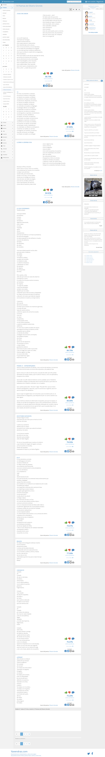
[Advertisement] (29, 25)
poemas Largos (6, 37)
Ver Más (5, 106)
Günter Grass (6, 101)
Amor (4, 15)
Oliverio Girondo (7, 89)
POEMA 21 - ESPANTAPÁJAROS (26, 366)
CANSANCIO (20, 570)
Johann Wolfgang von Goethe (8, 93)
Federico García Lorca (8, 79)
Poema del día (93, 230)
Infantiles (5, 34)
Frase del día (93, 218)
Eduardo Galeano (7, 74)
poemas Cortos (6, 23)
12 (17, 92)
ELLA (18, 457)
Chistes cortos (89, 255)
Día (88, 8)
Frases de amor (89, 261)
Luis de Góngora (7, 96)
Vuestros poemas (6, 10)
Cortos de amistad (7, 26)
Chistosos (5, 21)
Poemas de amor (89, 258)
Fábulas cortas (89, 262)
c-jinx (101, 170)
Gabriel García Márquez (8, 82)
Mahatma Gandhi (7, 77)
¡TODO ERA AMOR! (22, 13)
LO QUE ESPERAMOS (23, 208)
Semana (93, 8)
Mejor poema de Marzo (92, 80)
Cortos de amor (6, 29)
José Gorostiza (6, 98)
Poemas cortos (89, 256)
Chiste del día (93, 200)
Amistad (4, 13)
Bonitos (4, 18)
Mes (97, 8)
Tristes (4, 42)
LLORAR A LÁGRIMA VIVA (24, 142)
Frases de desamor (90, 259)
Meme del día (93, 175)
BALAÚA (19, 541)
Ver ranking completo (93, 32)
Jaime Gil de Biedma (7, 87)
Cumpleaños (5, 31)
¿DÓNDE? (20, 657)
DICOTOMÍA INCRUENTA (24, 416)
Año (101, 8)
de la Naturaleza (6, 39)
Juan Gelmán (6, 84)
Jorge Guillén (6, 103)
